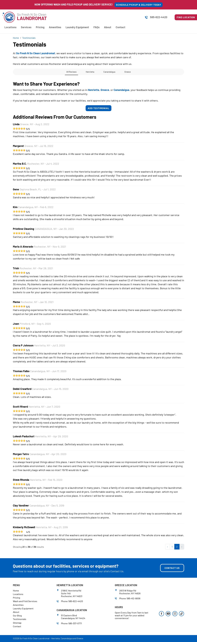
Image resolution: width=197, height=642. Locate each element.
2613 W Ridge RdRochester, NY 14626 (129, 592)
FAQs (96, 27)
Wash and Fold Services (25, 601)
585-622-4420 (158, 17)
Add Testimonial (98, 108)
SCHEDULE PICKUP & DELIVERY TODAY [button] (138, 4)
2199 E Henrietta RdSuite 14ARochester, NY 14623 (71, 593)
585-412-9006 (133, 598)
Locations (10, 27)
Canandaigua (67, 638)
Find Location (186, 17)
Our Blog (17, 615)
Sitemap (17, 622)
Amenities (55, 27)
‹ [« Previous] (167, 546)
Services (26, 27)
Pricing (40, 27)
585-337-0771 (75, 623)
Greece (80, 638)
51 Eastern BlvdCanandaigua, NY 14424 (73, 617)
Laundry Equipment (77, 27)
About (107, 27)
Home (16, 590)
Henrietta (55, 638)
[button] (13, 78)
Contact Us (116, 571)
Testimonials (19, 619)
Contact (120, 27)
